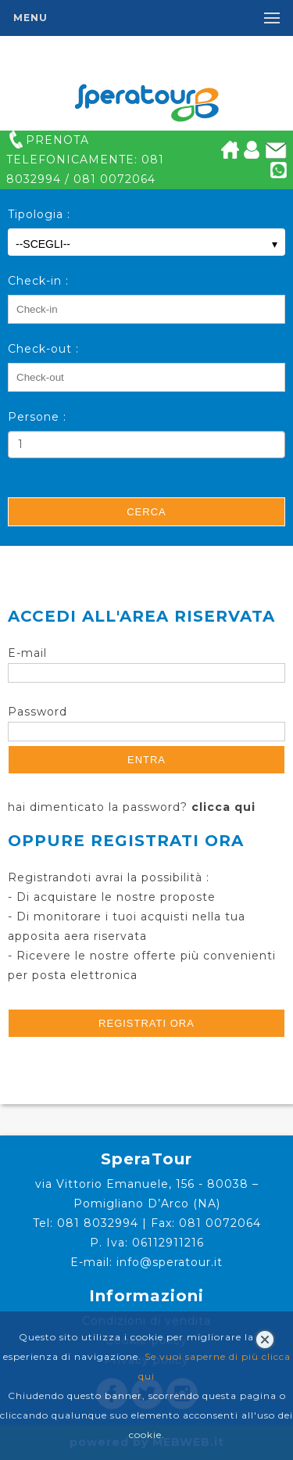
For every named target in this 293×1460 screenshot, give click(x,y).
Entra (146, 760)
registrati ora (146, 1023)
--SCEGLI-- (146, 244)
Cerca (146, 512)
